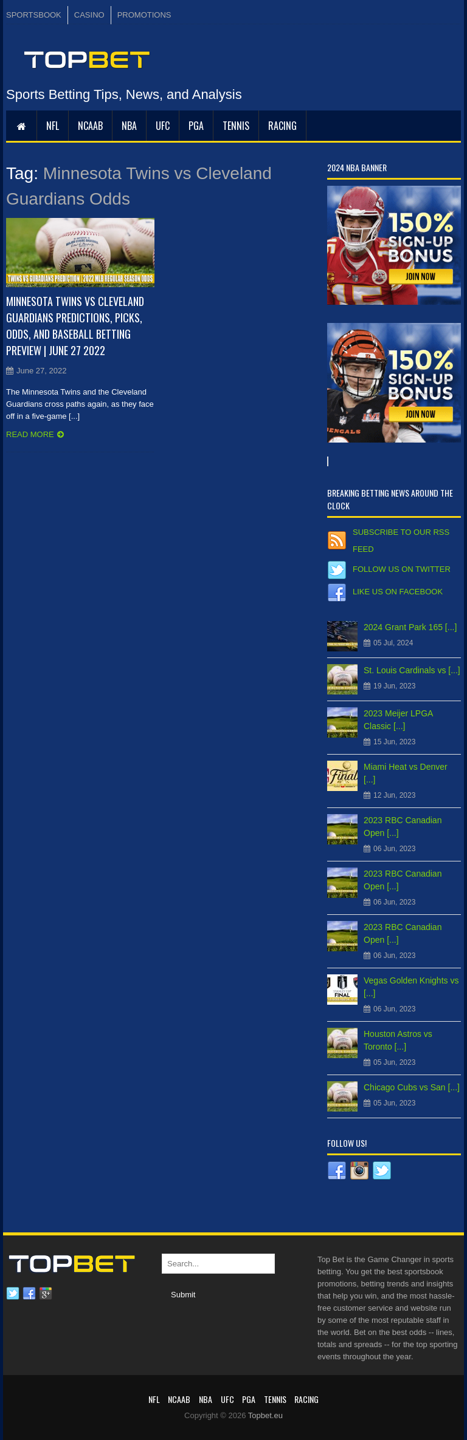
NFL (52, 125)
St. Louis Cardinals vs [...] (412, 670)
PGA (196, 125)
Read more (30, 434)
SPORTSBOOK (33, 14)
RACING (282, 125)
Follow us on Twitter (402, 569)
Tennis (236, 125)
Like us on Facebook (398, 591)
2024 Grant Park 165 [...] (410, 627)
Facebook (29, 1293)
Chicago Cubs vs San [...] (412, 1087)
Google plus (45, 1293)
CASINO (89, 14)
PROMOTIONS (144, 14)
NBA (129, 125)
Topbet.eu (265, 1415)
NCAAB (90, 125)
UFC (163, 125)
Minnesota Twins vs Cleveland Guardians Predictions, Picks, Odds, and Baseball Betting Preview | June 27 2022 (75, 325)
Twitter (12, 1293)
